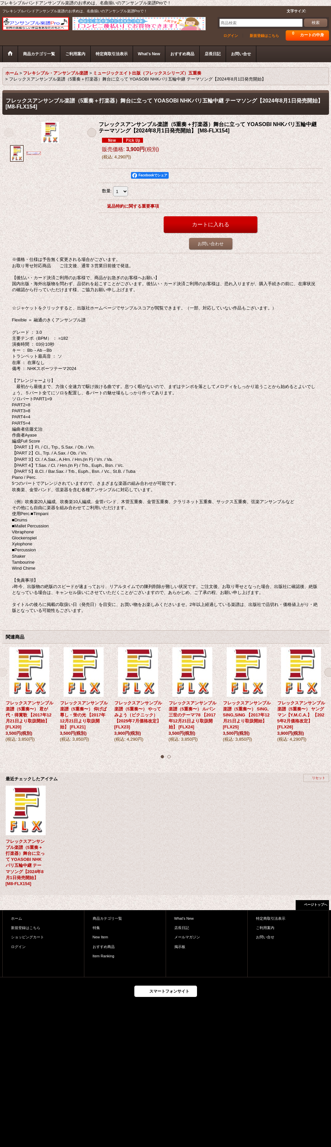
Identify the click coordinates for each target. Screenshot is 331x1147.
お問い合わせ (211, 243)
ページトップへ (315, 904)
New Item (100, 937)
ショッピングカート (27, 937)
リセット (318, 778)
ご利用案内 (265, 928)
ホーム (16, 918)
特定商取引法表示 (270, 918)
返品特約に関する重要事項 (133, 206)
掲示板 (179, 947)
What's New (184, 918)
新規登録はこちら (264, 36)
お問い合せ (265, 937)
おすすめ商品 (104, 947)
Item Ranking (103, 956)
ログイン (230, 36)
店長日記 (181, 928)
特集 (96, 928)
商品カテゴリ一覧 (107, 918)
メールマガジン (187, 937)
